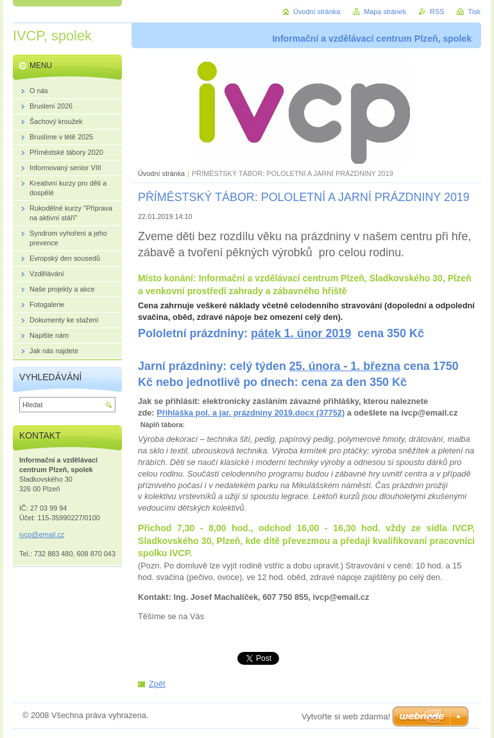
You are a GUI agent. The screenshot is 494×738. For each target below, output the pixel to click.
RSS (437, 11)
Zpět (157, 684)
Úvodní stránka (161, 173)
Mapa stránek (385, 11)
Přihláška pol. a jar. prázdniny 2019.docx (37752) (251, 412)
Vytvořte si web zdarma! (346, 716)
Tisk (474, 11)
